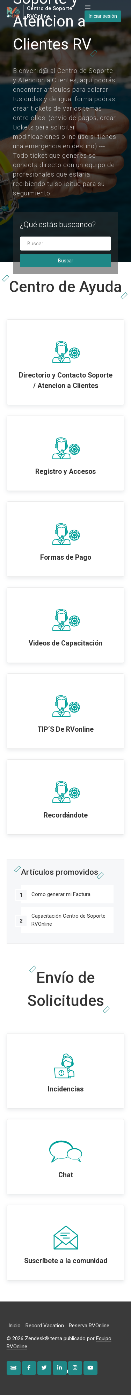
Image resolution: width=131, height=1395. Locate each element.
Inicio (14, 1325)
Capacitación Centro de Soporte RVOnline (68, 920)
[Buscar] (65, 244)
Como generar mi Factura (60, 894)
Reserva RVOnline (89, 1325)
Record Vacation (45, 1325)
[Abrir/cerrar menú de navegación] (88, 7)
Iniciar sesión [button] (103, 16)
